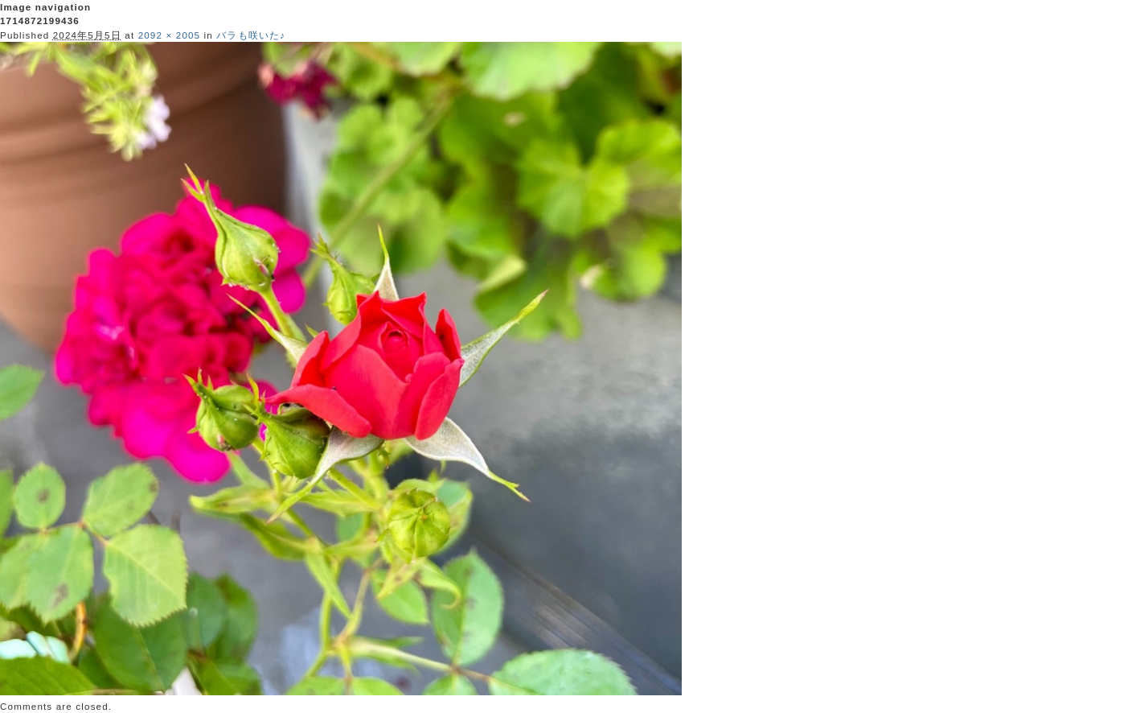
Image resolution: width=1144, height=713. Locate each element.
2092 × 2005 (169, 35)
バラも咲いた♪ (250, 35)
